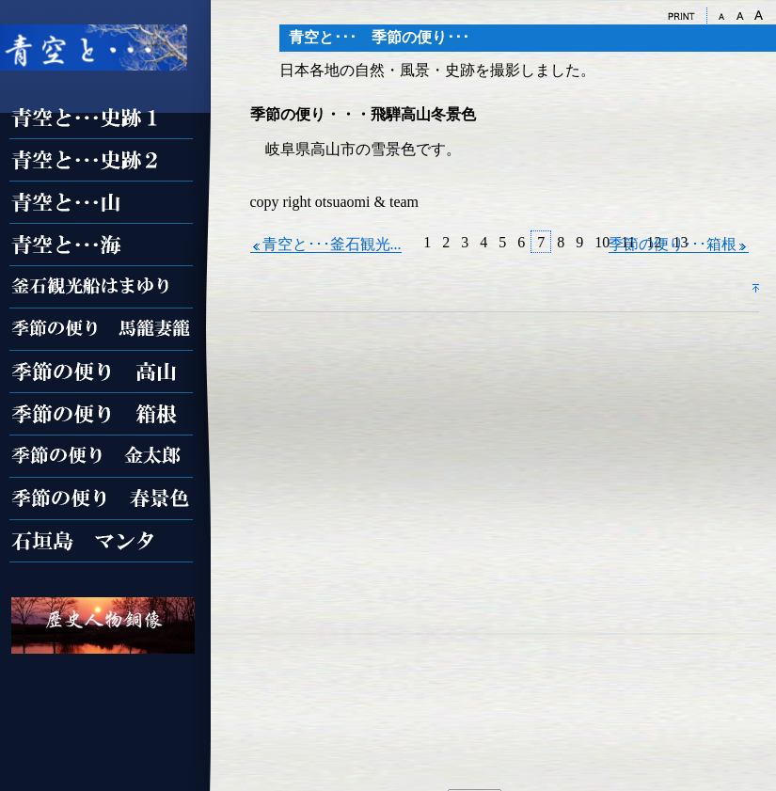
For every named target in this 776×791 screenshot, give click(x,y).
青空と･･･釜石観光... (326, 244)
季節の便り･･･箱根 (679, 244)
